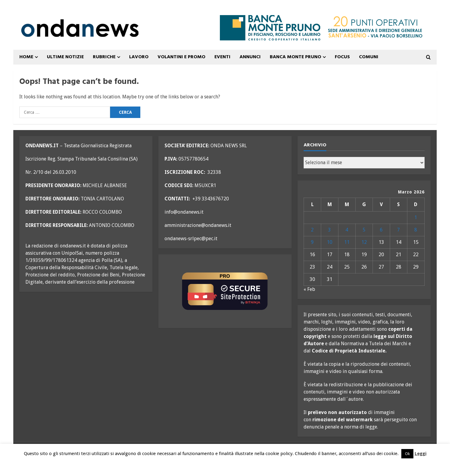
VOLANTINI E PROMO (181, 57)
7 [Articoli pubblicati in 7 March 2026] (398, 230)
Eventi (222, 57)
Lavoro (138, 57)
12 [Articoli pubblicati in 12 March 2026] (364, 242)
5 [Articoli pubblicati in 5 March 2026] (364, 230)
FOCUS (342, 57)
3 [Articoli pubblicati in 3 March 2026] (329, 230)
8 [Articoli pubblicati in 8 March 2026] (415, 230)
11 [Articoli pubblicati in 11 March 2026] (347, 242)
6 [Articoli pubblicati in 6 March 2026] (381, 230)
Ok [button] (407, 453)
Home (26, 57)
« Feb (309, 289)
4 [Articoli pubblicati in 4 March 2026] (346, 230)
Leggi (420, 453)
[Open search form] (428, 57)
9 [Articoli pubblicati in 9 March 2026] (312, 242)
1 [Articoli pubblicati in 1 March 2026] (415, 217)
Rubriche (104, 57)
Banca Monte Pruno (295, 57)
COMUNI (368, 57)
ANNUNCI (250, 57)
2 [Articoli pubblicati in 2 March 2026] (312, 230)
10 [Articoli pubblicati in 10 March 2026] (329, 242)
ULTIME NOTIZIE (65, 57)
